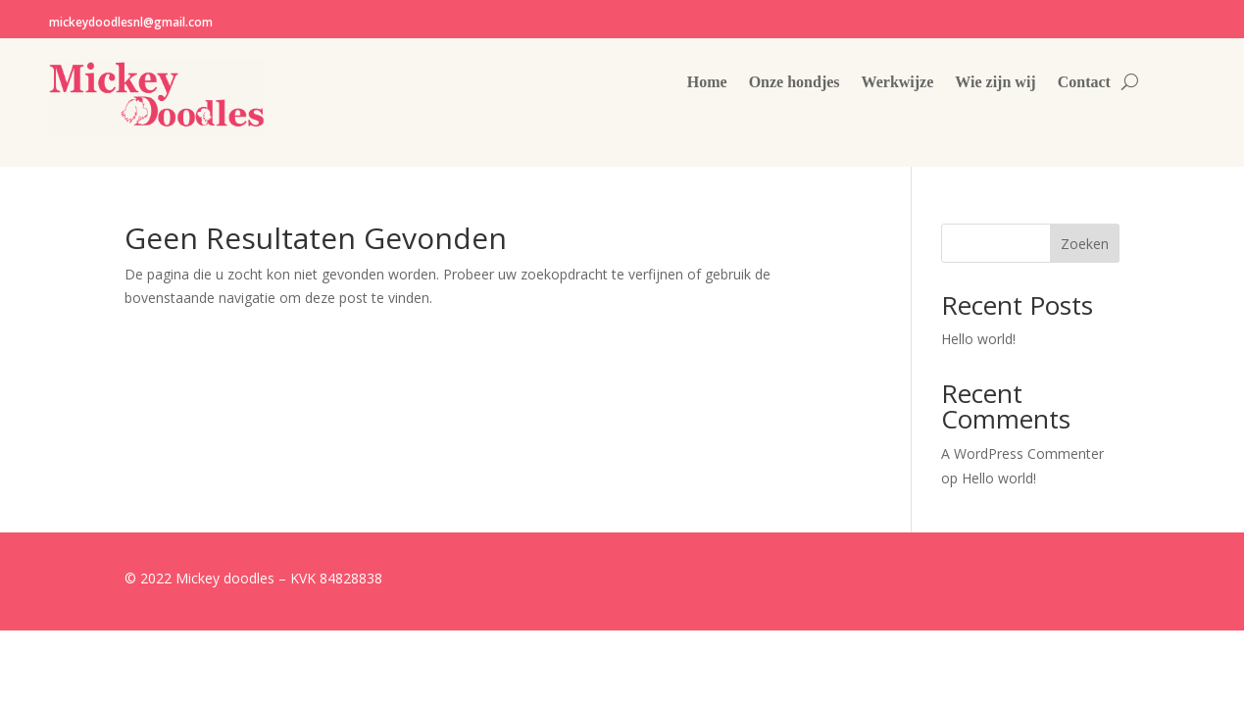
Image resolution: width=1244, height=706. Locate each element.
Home (707, 83)
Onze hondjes (794, 83)
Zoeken (1085, 243)
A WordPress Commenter (1022, 453)
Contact (1084, 83)
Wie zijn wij (995, 83)
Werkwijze (898, 83)
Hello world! (978, 338)
